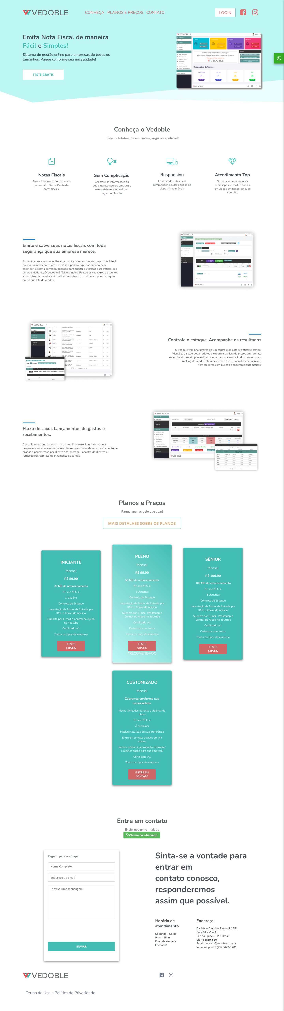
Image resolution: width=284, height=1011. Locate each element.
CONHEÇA (94, 12)
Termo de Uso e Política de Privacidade (60, 992)
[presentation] (78, 931)
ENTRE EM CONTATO (142, 774)
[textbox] (81, 866)
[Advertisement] (142, 107)
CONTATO (155, 12)
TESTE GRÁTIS (71, 646)
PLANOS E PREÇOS (125, 12)
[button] (225, 12)
